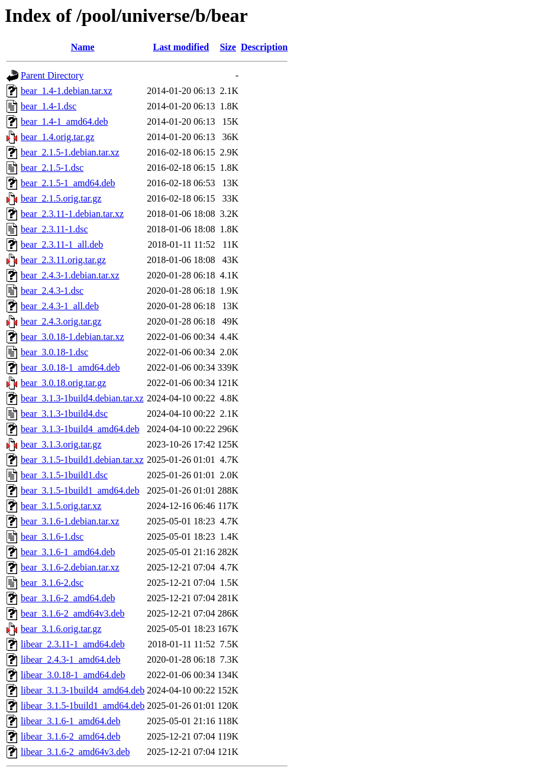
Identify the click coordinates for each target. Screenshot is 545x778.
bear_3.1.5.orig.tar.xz (61, 506)
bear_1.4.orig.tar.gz (57, 137)
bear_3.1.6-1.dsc (52, 536)
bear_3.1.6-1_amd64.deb (68, 552)
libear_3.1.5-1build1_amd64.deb (82, 706)
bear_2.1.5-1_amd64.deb (68, 183)
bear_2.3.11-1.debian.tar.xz (72, 214)
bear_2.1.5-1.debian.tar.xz (70, 152)
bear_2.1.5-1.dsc (52, 168)
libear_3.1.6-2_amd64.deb (70, 736)
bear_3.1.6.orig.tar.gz (61, 629)
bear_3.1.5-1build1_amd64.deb (80, 490)
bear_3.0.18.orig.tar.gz (63, 383)
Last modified (181, 47)
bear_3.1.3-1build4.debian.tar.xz (82, 398)
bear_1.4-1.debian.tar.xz (66, 91)
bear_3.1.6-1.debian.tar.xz (70, 521)
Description (264, 47)
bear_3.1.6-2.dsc (52, 583)
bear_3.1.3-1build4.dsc (64, 414)
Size (228, 47)
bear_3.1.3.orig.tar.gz (61, 444)
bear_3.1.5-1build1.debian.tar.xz (82, 460)
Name (83, 47)
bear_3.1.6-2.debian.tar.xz (70, 567)
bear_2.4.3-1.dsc (52, 291)
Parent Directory (52, 75)
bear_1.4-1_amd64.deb (64, 121)
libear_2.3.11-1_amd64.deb (73, 644)
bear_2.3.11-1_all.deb (62, 244)
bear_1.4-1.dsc (48, 106)
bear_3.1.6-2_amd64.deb (68, 598)
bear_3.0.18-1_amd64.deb (70, 367)
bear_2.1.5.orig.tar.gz (61, 198)
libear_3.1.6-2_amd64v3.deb (75, 752)
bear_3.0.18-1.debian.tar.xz (72, 337)
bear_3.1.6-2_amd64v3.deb (73, 613)
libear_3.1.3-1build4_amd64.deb (82, 690)
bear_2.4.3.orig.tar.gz (61, 321)
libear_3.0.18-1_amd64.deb (73, 675)
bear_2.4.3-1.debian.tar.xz (70, 275)
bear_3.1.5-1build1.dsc (64, 475)
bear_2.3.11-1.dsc (54, 229)
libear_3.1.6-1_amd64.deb (70, 721)
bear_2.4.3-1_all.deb (60, 306)
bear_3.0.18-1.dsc (54, 352)
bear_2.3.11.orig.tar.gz (63, 260)
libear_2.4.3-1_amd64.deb (70, 659)
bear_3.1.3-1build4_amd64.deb (80, 429)
